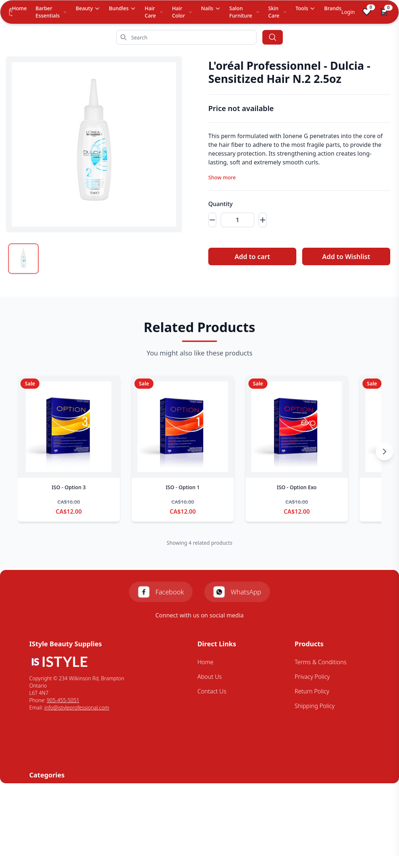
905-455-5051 (63, 700)
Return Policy (311, 691)
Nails (210, 8)
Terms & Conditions (320, 662)
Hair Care (154, 12)
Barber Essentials (51, 12)
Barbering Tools (50, 793)
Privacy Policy (312, 677)
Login (348, 11)
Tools (306, 8)
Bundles (122, 8)
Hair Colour (44, 808)
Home (19, 8)
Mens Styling (46, 822)
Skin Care (277, 12)
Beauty (88, 8)
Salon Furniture (244, 12)
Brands (332, 8)
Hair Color (182, 12)
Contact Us (211, 691)
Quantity (220, 204)
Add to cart (252, 256)
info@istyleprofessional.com (76, 707)
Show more (222, 177)
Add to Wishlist (346, 256)
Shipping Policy (314, 706)
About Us (209, 677)
